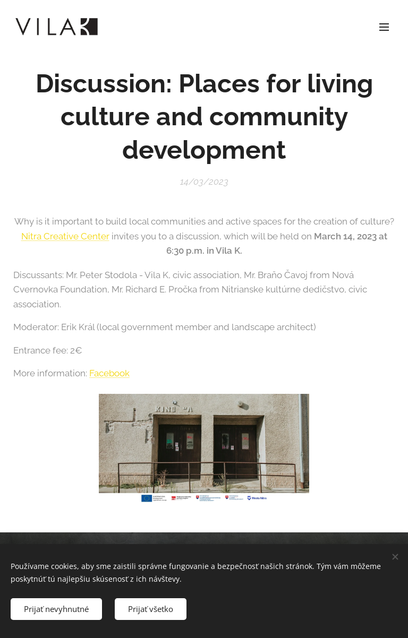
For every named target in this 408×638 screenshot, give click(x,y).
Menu (384, 27)
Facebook (109, 373)
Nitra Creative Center (65, 235)
